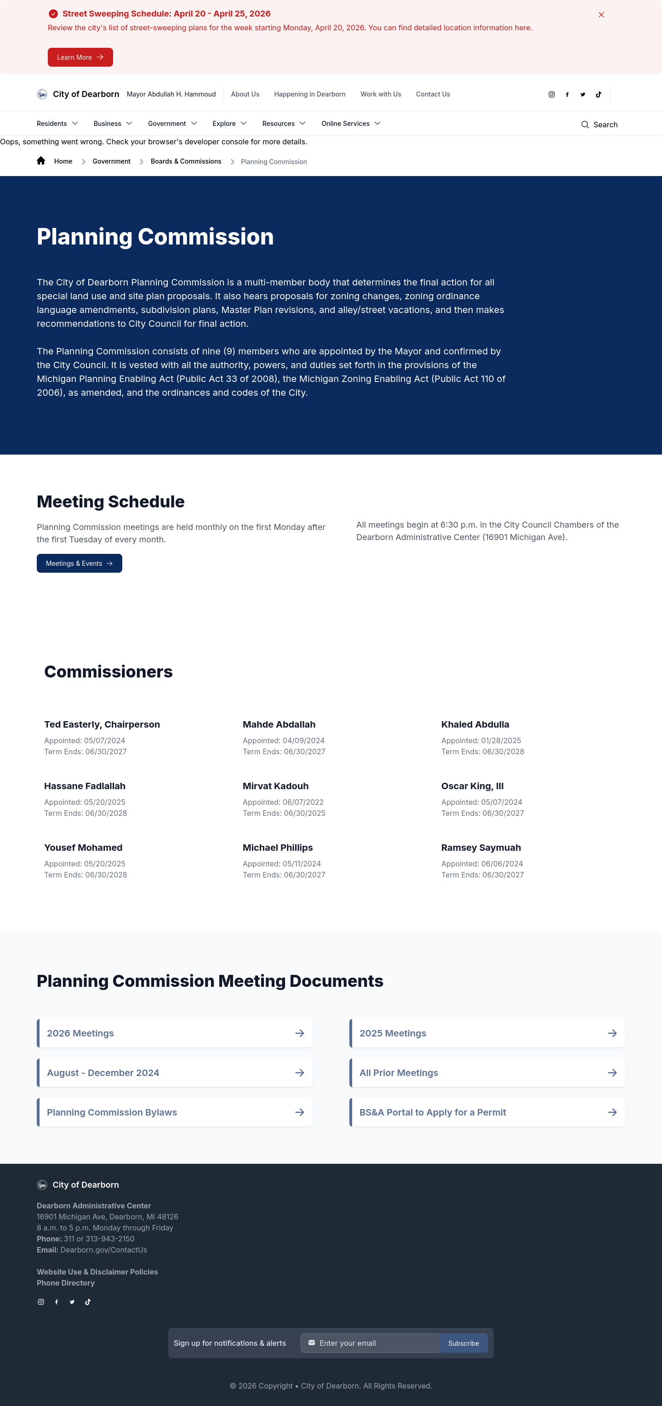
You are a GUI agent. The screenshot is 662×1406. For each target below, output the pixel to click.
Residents (58, 123)
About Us (245, 94)
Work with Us (380, 94)
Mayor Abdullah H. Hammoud (171, 94)
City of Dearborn (330, 1385)
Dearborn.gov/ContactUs (103, 1249)
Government (173, 123)
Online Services (351, 123)
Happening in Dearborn (310, 94)
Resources (285, 123)
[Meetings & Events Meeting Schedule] (79, 563)
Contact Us (433, 94)
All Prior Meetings (399, 1072)
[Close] (601, 14)
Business (113, 123)
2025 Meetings (393, 1033)
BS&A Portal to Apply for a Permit (433, 1112)
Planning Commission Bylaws (112, 1112)
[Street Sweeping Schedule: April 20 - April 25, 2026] (80, 57)
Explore (230, 123)
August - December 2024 (103, 1072)
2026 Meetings (80, 1033)
